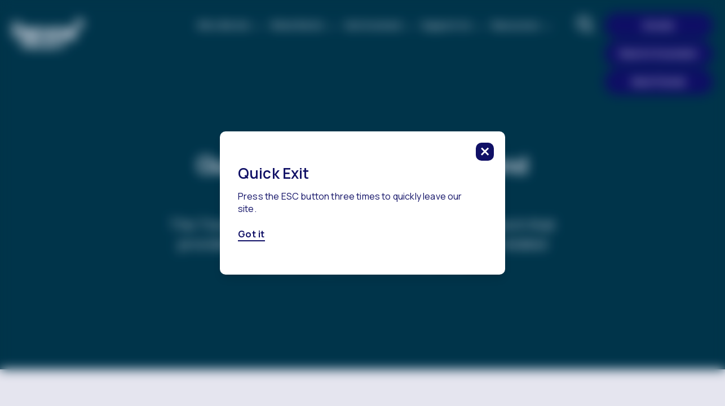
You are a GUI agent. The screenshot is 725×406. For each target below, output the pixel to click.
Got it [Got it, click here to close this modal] (251, 234)
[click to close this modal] (485, 152)
